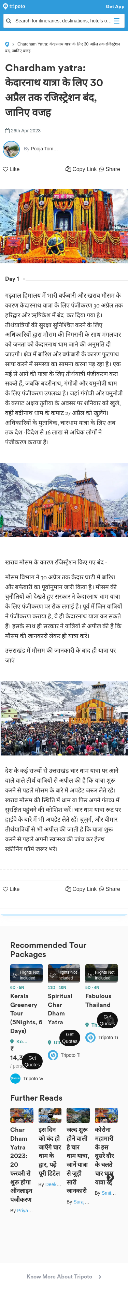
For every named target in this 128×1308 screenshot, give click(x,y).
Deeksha (54, 1184)
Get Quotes (32, 1061)
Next (110, 1020)
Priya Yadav (29, 1210)
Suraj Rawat (86, 1201)
